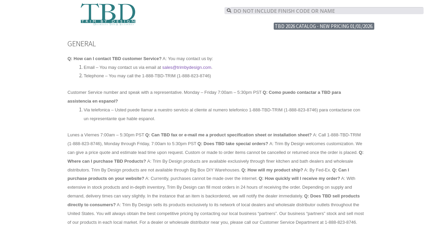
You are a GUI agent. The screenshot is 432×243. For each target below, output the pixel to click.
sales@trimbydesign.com (186, 67)
